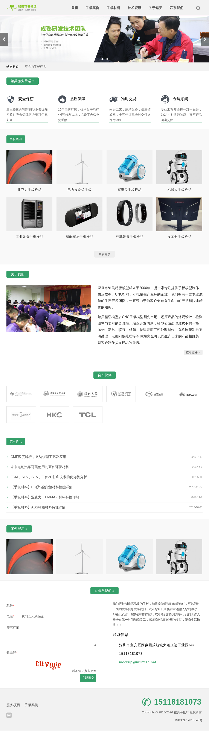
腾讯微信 (9, 715)
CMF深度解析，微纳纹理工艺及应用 (36, 457)
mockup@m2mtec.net (137, 662)
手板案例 (92, 8)
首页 (74, 8)
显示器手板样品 (179, 237)
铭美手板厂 (21, 8)
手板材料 (113, 8)
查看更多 (105, 254)
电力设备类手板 (79, 190)
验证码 (11, 653)
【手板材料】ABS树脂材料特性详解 (36, 508)
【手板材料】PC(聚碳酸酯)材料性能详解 (39, 487)
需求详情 (12, 627)
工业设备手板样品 (29, 237)
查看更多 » (193, 353)
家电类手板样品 (129, 190)
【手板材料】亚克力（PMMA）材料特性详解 (42, 497)
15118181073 (171, 702)
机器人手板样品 (179, 190)
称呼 (10, 606)
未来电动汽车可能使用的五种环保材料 (37, 467)
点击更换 (90, 671)
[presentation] (4, 39)
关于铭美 (155, 8)
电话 (10, 617)
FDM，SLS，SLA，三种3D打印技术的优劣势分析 (46, 477)
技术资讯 (134, 8)
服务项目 (13, 705)
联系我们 (176, 8)
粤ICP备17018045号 (189, 720)
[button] (102, 60)
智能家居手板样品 (79, 237)
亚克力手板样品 (35, 67)
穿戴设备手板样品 (129, 237)
